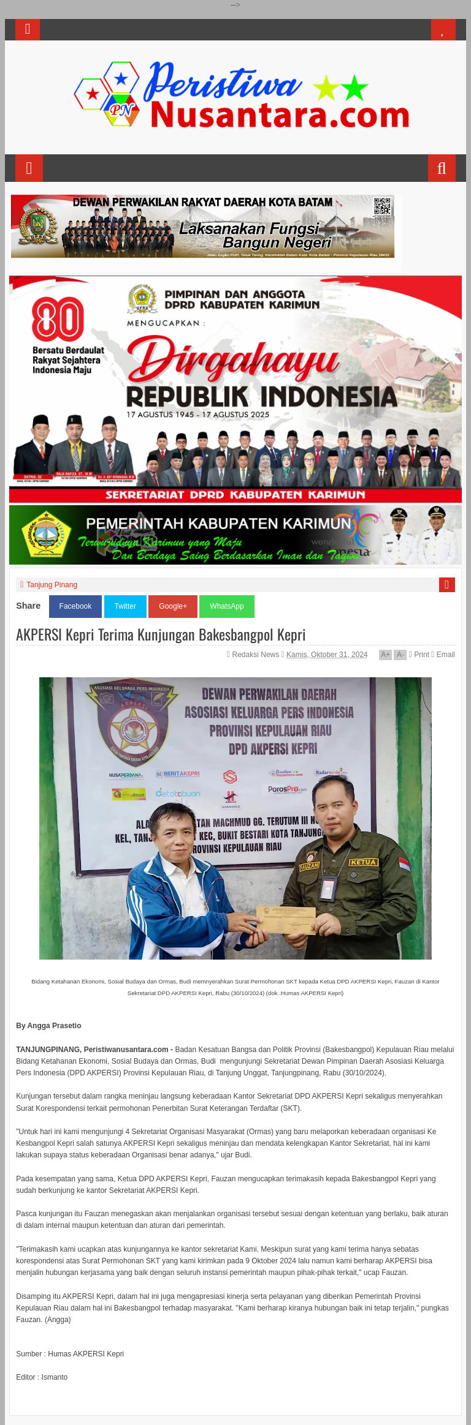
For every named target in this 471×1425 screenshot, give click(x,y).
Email (442, 654)
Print (419, 654)
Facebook (75, 606)
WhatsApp (226, 606)
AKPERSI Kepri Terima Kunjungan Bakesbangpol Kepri (161, 634)
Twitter (125, 606)
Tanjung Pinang (51, 585)
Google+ (173, 606)
